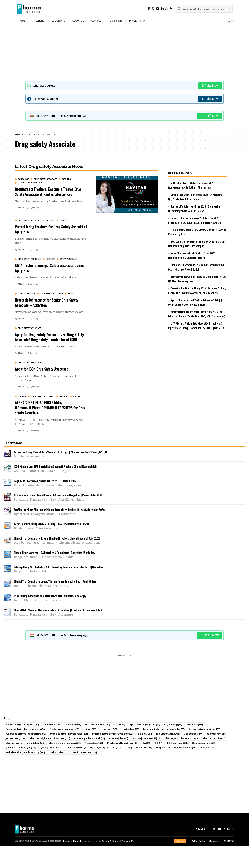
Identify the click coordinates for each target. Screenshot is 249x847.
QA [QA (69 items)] (156, 744)
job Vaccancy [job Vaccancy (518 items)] (15, 739)
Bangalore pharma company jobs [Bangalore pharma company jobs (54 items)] (152, 725)
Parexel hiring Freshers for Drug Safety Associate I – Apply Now (52, 229)
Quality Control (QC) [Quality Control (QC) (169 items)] (83, 748)
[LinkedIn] (162, 8)
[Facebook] (149, 8)
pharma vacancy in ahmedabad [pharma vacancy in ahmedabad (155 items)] (27, 744)
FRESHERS (66, 180)
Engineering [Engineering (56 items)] (188, 725)
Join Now (210, 85)
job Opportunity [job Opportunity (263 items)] (181, 734)
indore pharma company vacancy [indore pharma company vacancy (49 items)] (122, 734)
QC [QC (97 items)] (169, 744)
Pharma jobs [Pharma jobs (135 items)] (126, 739)
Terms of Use (131, 841)
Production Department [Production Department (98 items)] (131, 744)
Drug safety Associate (45, 180)
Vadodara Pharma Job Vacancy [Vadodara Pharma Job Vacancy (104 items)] (26, 753)
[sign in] (216, 21)
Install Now (210, 116)
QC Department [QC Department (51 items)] (189, 744)
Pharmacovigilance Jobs (30, 183)
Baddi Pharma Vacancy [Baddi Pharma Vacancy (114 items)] (109, 725)
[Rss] (171, 8)
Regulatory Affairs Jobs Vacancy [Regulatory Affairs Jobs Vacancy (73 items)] (186, 748)
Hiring (63, 221)
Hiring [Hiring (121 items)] (97, 729)
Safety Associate (68, 259)
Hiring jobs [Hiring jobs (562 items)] (117, 729)
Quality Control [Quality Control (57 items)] (53, 748)
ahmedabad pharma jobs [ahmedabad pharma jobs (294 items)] (23, 725)
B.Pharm (22, 397)
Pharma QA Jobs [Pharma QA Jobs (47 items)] (229, 739)
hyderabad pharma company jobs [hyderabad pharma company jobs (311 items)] (175, 729)
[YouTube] (157, 8)
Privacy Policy (110, 841)
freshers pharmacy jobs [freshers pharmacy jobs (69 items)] (70, 729)
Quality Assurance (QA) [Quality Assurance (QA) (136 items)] (21, 748)
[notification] (222, 21)
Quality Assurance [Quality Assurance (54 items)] (217, 744)
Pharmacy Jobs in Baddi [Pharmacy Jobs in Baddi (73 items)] (95, 739)
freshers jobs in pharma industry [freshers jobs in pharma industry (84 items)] (27, 729)
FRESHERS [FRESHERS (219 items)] (210, 725)
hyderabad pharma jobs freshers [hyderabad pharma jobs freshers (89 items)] (27, 734)
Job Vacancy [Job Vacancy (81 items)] (230, 734)
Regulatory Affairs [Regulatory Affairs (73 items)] (147, 748)
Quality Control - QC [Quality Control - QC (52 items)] (116, 748)
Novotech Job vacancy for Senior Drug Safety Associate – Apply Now (46, 302)
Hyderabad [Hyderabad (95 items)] (140, 729)
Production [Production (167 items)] (101, 744)
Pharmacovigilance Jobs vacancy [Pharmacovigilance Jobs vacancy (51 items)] (52, 739)
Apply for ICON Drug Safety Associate (41, 369)
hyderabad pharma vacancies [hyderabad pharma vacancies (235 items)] (75, 734)
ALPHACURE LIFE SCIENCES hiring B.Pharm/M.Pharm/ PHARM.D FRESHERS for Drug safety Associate (50, 408)
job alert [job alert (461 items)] (157, 734)
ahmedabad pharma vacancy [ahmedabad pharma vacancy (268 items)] (67, 725)
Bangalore (23, 180)
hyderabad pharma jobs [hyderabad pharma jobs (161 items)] (219, 729)
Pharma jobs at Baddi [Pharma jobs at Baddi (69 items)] (156, 739)
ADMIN (21, 208)
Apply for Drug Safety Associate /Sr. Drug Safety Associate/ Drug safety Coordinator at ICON (49, 337)
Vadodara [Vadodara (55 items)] (220, 748)
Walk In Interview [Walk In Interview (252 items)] (91, 753)
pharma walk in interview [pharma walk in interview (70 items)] (70, 744)
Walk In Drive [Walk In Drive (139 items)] (63, 753)
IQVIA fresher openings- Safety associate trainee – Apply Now (51, 268)
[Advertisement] (110, 51)
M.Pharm (77, 397)
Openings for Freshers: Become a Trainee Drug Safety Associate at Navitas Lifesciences (48, 192)
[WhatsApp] (166, 8)
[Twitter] (153, 8)
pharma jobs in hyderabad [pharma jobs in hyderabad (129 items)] (194, 739)
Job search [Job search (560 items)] (207, 734)
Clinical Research (26, 294)
